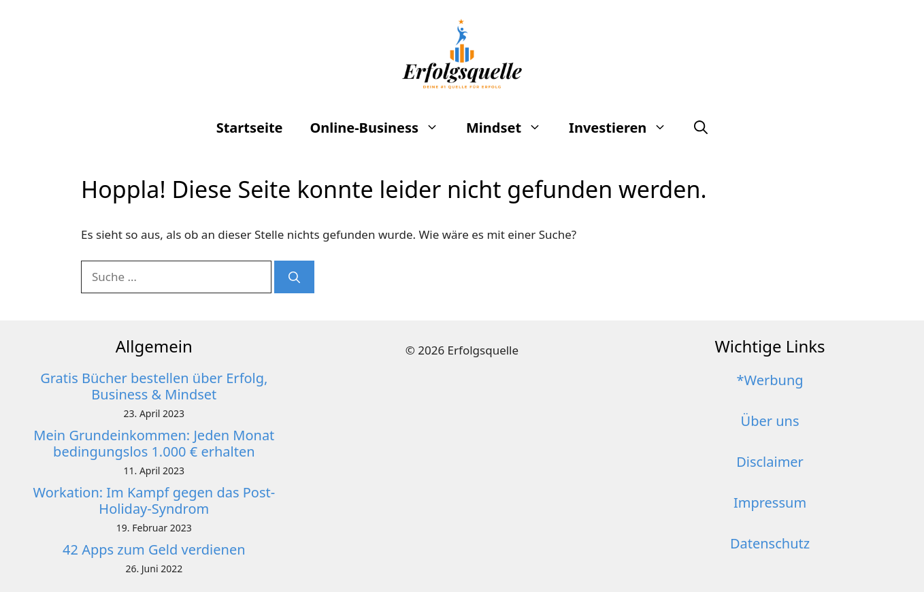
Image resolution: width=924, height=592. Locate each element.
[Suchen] (294, 277)
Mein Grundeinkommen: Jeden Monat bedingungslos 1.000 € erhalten (153, 443)
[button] (700, 128)
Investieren (624, 128)
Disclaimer (770, 462)
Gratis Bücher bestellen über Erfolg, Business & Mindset (153, 386)
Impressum (769, 502)
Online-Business (381, 128)
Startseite (249, 127)
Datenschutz (770, 543)
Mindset (510, 128)
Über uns (770, 421)
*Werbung (769, 380)
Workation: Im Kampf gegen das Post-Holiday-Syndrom (154, 500)
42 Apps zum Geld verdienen (154, 549)
